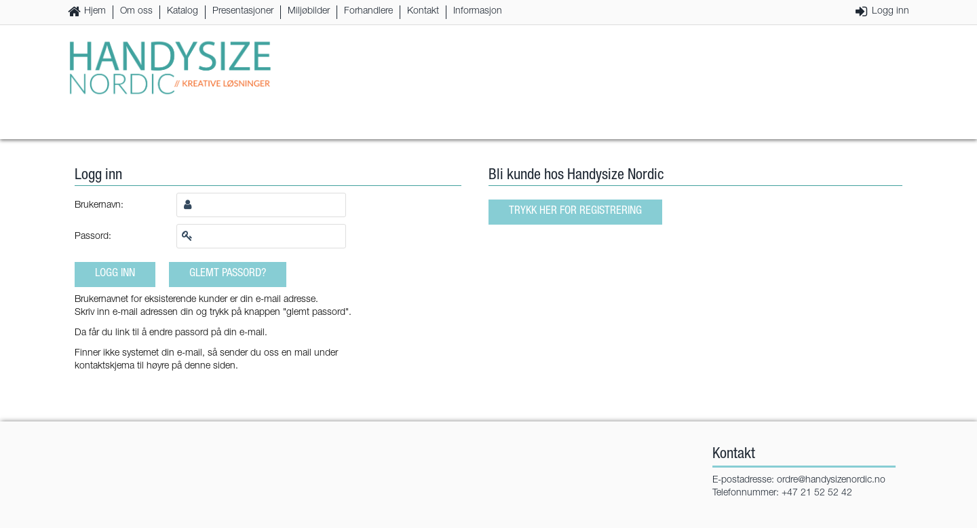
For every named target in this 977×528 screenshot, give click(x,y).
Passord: (93, 237)
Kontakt (423, 11)
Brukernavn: (99, 205)
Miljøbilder (309, 11)
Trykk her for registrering (575, 211)
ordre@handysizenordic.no (831, 480)
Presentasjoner (242, 11)
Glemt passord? (227, 274)
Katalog (182, 11)
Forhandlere (368, 11)
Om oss (136, 11)
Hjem (95, 11)
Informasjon (477, 11)
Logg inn (890, 11)
